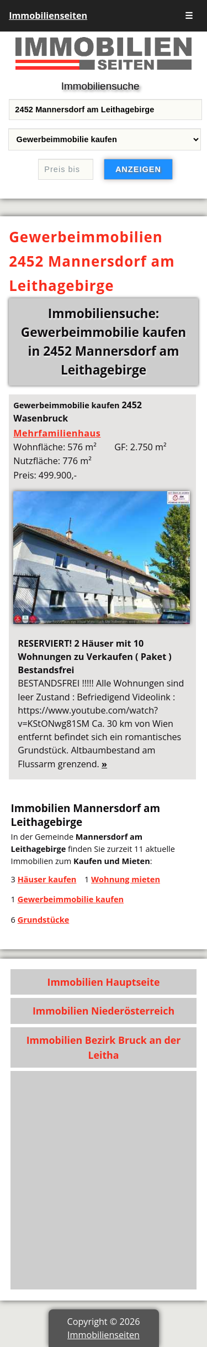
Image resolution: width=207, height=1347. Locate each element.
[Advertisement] (103, 1180)
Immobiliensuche (100, 86)
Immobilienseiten (48, 15)
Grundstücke (44, 919)
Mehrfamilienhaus (56, 433)
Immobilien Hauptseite (103, 982)
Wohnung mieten (125, 879)
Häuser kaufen (47, 879)
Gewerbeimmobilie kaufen (71, 898)
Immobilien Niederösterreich (103, 1010)
